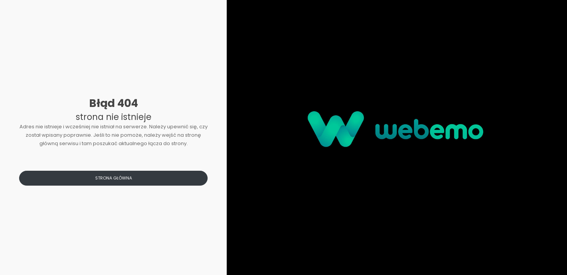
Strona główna (113, 178)
